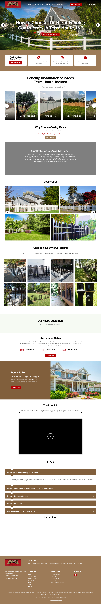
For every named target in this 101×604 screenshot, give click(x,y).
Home (30, 4)
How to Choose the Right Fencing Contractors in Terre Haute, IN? (50, 25)
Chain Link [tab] (59, 253)
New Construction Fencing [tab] (71, 253)
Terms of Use (49, 594)
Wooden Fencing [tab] (49, 253)
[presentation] (7, 106)
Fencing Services (39, 4)
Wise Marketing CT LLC (56, 600)
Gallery (48, 4)
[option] (50, 25)
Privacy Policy (56, 594)
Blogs (53, 4)
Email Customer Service (12, 578)
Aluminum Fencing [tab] (27, 253)
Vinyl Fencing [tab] (38, 253)
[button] (19, 412)
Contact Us (60, 4)
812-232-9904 (92, 4)
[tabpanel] (50, 282)
